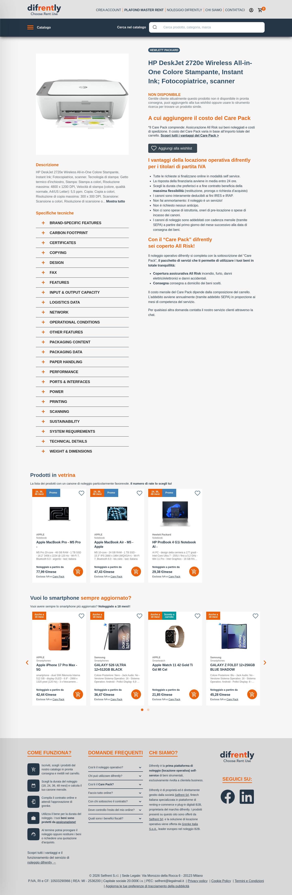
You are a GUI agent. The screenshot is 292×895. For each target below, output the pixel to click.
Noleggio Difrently (184, 10)
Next (265, 659)
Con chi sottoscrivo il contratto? (108, 801)
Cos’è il (101, 784)
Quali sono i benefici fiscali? (105, 818)
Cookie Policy (221, 881)
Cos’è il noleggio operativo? (105, 767)
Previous (27, 659)
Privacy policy (198, 881)
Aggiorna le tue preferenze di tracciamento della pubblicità (147, 886)
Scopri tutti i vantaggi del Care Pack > (190, 135)
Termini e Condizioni (249, 881)
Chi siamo (213, 10)
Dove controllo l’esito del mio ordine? (111, 809)
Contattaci (235, 10)
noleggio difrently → (41, 862)
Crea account (108, 10)
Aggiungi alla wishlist (175, 148)
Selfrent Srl (182, 795)
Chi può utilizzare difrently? (105, 775)
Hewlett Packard (164, 50)
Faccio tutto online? (100, 792)
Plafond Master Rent (144, 10)
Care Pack (58, 576)
